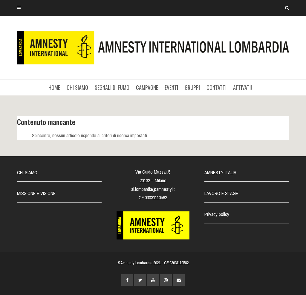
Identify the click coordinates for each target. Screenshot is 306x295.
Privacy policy (216, 214)
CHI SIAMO (77, 87)
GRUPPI (192, 87)
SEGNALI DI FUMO (112, 87)
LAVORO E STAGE (221, 193)
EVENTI (171, 87)
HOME (54, 87)
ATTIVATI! (242, 87)
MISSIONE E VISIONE (36, 193)
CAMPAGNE (147, 87)
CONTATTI (216, 87)
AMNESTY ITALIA (220, 172)
